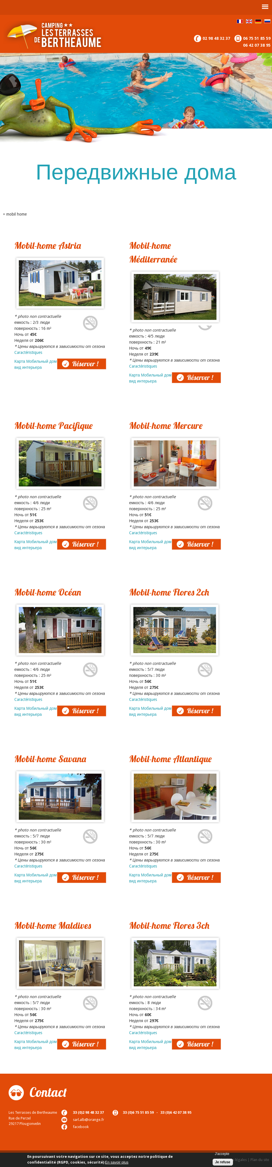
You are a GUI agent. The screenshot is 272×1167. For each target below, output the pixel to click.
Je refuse (222, 1163)
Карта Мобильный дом (35, 361)
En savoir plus (117, 1163)
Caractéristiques (28, 352)
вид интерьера (28, 367)
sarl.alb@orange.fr (88, 1119)
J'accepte (222, 1155)
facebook (81, 1127)
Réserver (64, 361)
